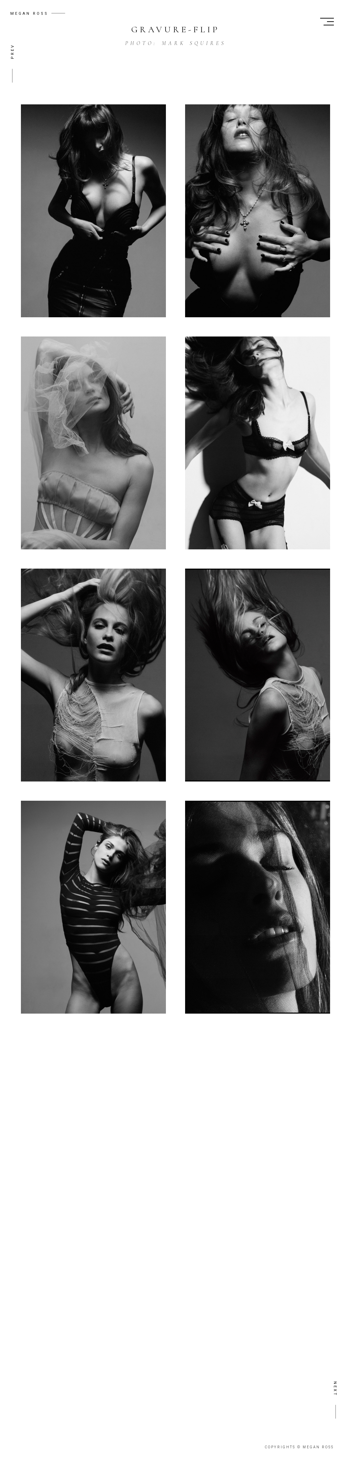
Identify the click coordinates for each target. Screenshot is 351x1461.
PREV (12, 51)
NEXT (335, 1388)
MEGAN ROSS (29, 13)
